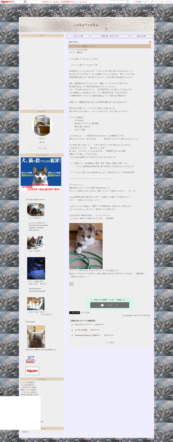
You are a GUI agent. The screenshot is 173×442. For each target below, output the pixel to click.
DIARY (29, 15)
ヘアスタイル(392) (81, 50)
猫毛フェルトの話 (27, 390)
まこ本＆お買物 (81, 330)
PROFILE (37, 15)
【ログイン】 (149, 15)
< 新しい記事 (78, 36)
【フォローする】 (136, 15)
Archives (41, 428)
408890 (147, 12)
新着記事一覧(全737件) (110, 36)
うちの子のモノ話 (27, 387)
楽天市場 (168, 2)
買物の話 (80, 52)
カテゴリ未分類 (26, 382)
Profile (42, 111)
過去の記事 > (142, 36)
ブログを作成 (158, 2)
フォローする (42, 148)
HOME (22, 15)
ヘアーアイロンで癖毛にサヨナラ (82, 46)
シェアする (85, 312)
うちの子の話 (25, 385)
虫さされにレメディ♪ (83, 324)
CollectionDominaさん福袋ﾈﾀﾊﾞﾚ (88, 335)
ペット (29, 2)
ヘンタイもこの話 (27, 392)
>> (140, 2)
